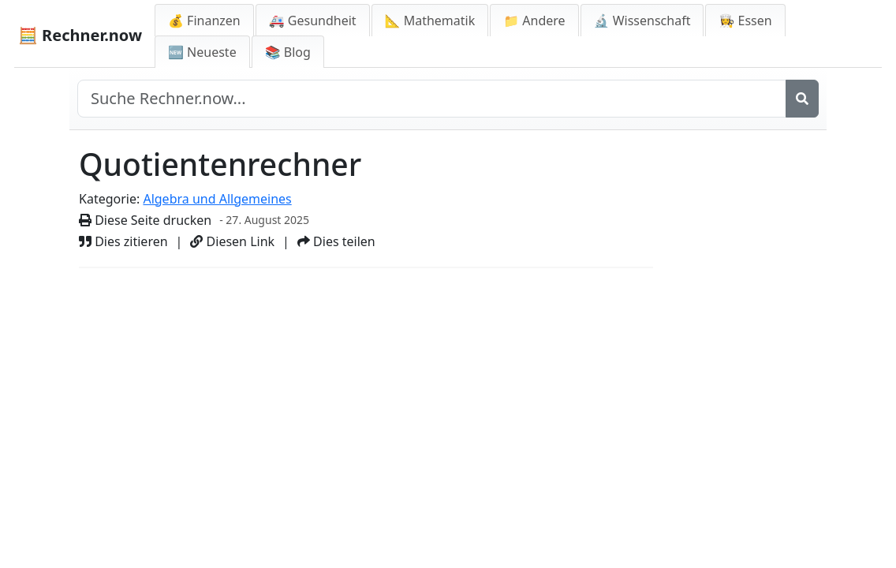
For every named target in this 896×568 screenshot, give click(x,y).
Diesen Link (232, 241)
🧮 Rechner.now (80, 35)
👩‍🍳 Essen (745, 20)
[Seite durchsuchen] (431, 99)
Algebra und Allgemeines (217, 198)
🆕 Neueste (202, 52)
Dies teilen (336, 241)
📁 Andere (534, 20)
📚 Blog (288, 52)
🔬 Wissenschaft (642, 20)
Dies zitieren (123, 241)
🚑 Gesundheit (313, 20)
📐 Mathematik (430, 20)
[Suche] (802, 99)
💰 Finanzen (204, 20)
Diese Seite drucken (145, 220)
